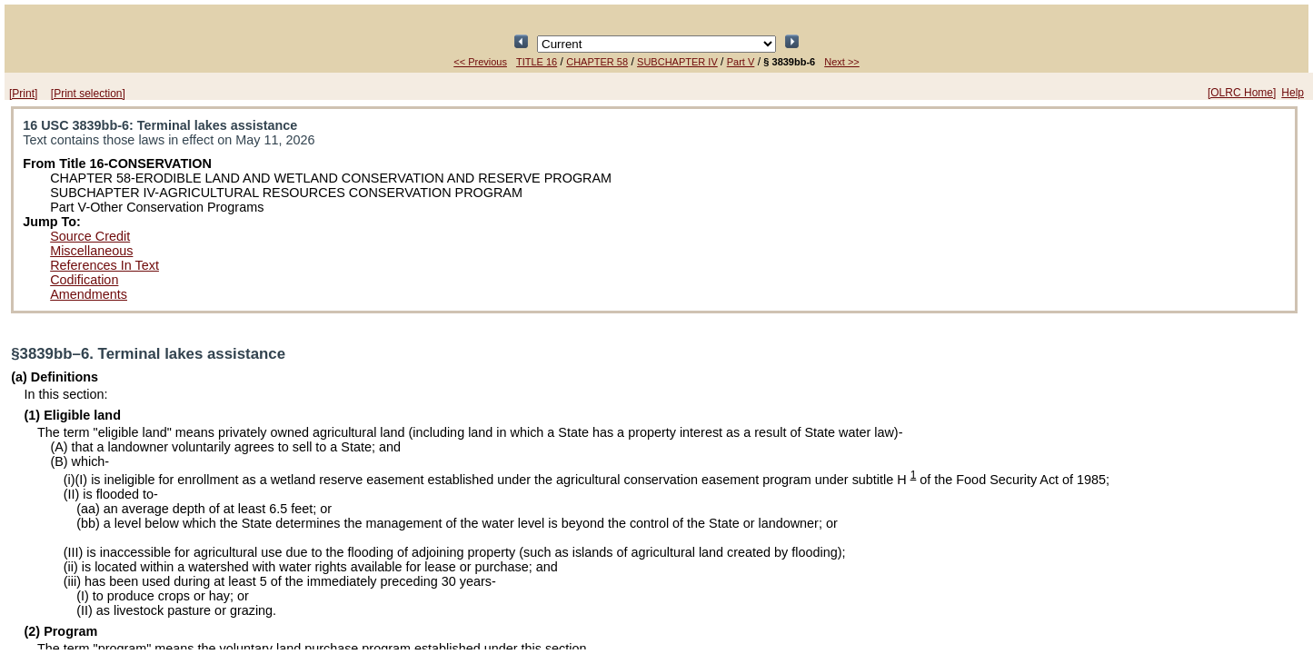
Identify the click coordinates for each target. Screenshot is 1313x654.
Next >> (842, 61)
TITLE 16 (536, 61)
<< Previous (480, 61)
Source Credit (90, 236)
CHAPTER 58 (597, 61)
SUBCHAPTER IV (677, 61)
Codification (84, 279)
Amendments (88, 294)
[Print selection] (88, 93)
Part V (741, 61)
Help (1292, 92)
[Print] (23, 93)
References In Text (104, 265)
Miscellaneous (91, 250)
